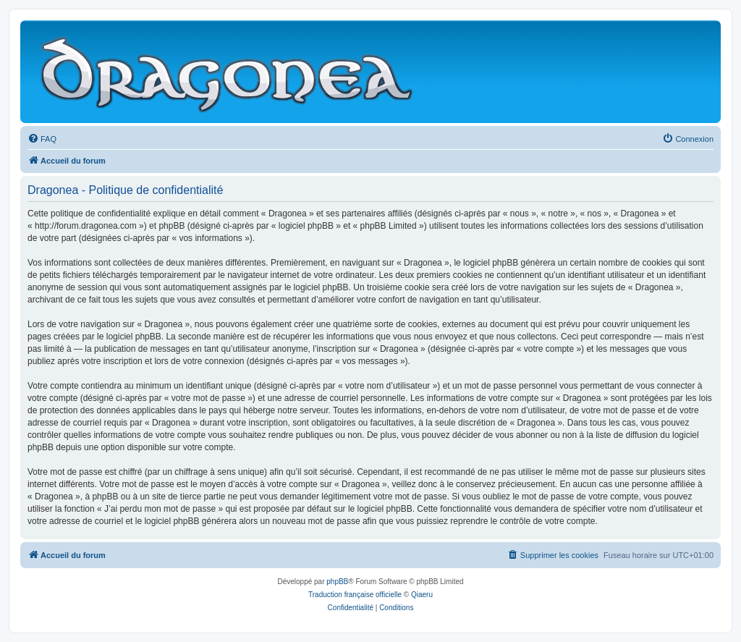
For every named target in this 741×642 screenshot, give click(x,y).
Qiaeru (422, 595)
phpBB (337, 582)
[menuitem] (41, 139)
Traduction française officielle (355, 595)
